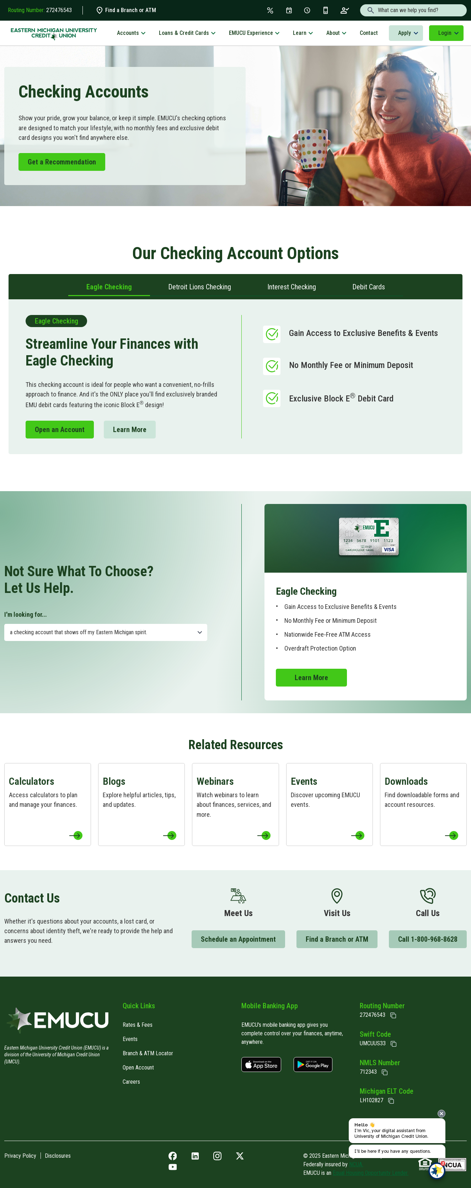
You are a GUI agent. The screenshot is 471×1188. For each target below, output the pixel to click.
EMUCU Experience (251, 33)
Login (444, 33)
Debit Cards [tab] (368, 287)
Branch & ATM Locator (148, 1053)
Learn (299, 33)
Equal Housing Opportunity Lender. (370, 1172)
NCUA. (356, 1164)
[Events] (289, 10)
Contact (369, 33)
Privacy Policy (20, 1155)
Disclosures (58, 1155)
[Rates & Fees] (270, 10)
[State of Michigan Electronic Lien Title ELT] (391, 1101)
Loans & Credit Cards (184, 33)
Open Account (138, 1067)
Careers (131, 1081)
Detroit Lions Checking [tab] (199, 287)
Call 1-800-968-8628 (427, 939)
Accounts (128, 33)
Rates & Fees (137, 1024)
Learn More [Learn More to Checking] (129, 429)
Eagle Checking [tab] (109, 287)
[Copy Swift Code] (393, 1044)
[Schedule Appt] (307, 10)
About (333, 33)
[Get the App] (325, 10)
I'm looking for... (25, 614)
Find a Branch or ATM (125, 10)
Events (130, 1039)
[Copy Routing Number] (393, 1015)
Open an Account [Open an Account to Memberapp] (60, 429)
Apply (404, 33)
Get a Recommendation (62, 162)
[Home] (57, 1023)
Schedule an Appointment (238, 939)
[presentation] (441, 1114)
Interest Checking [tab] (291, 287)
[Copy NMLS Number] (385, 1072)
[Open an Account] (345, 10)
